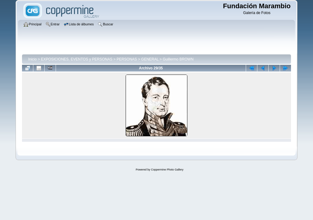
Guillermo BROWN (178, 59)
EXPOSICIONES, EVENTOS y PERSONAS (76, 59)
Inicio (32, 59)
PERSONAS (126, 59)
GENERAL (150, 59)
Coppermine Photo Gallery (167, 169)
